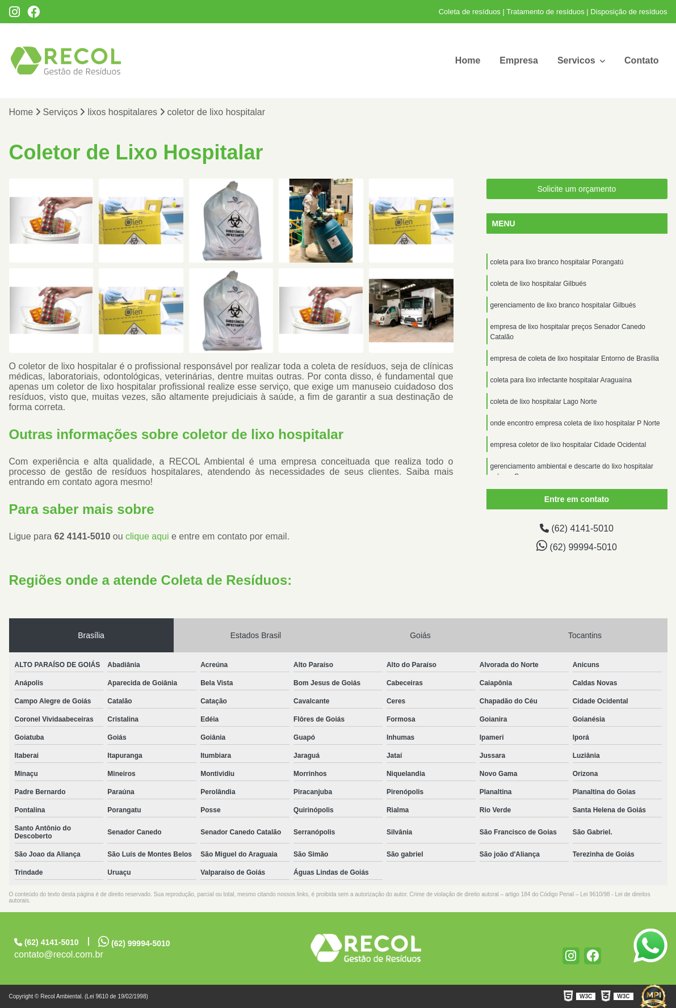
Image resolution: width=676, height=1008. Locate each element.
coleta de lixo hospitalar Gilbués (538, 284)
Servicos (577, 60)
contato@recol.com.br (58, 954)
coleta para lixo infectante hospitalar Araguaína (561, 380)
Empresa (518, 60)
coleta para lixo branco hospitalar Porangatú (557, 262)
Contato (641, 60)
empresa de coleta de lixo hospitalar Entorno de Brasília (575, 358)
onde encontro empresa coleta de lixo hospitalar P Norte (575, 423)
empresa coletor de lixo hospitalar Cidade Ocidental (568, 445)
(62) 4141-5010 (577, 528)
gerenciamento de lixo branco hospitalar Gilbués (563, 305)
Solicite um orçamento (577, 188)
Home (467, 60)
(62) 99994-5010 (576, 545)
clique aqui (147, 536)
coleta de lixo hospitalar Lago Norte (543, 402)
